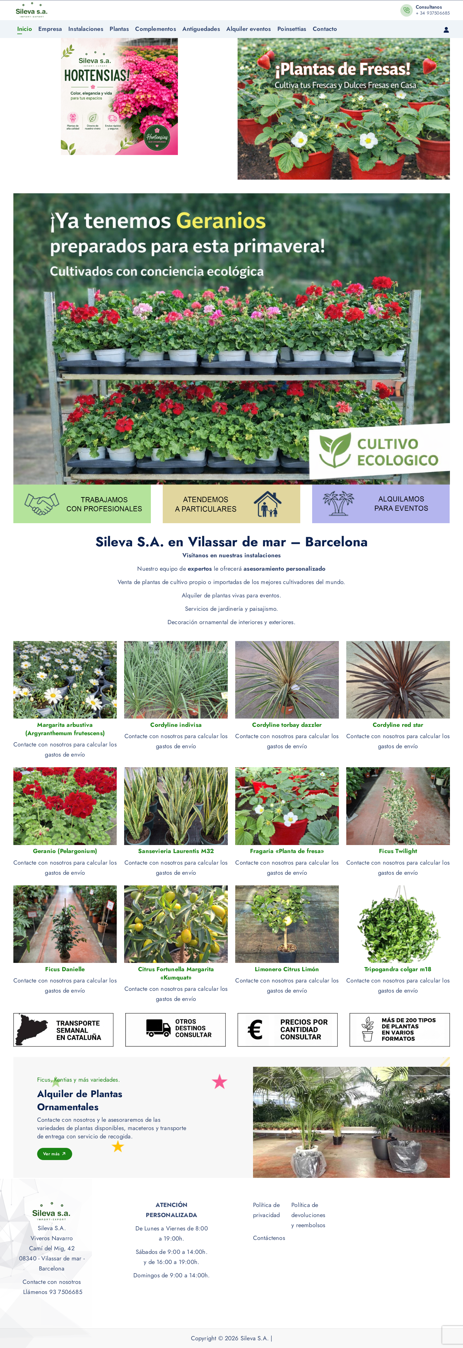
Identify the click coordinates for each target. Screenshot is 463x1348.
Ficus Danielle (65, 969)
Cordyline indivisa (176, 725)
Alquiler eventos (248, 29)
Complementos (155, 29)
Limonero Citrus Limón (287, 969)
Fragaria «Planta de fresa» (287, 851)
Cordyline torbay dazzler (287, 725)
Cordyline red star (398, 725)
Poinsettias (291, 29)
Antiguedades (201, 29)
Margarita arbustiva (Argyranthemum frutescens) (65, 729)
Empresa (50, 29)
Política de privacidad (266, 1210)
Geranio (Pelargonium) (65, 851)
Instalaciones (85, 29)
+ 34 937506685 (433, 13)
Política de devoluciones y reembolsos (308, 1215)
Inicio (24, 29)
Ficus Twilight (398, 851)
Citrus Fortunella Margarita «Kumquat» (176, 973)
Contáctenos (269, 1238)
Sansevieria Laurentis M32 (176, 851)
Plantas (119, 29)
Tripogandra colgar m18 (398, 969)
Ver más (55, 1154)
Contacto (325, 29)
